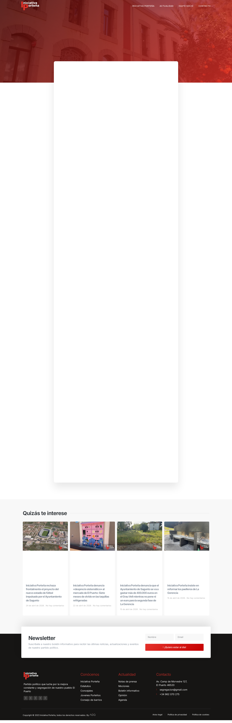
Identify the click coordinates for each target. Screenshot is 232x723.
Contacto (205, 6)
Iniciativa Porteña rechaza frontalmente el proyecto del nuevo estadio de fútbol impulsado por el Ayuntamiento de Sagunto (44, 596)
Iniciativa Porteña (143, 6)
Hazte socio (186, 6)
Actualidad (167, 6)
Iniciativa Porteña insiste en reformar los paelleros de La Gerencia (183, 592)
